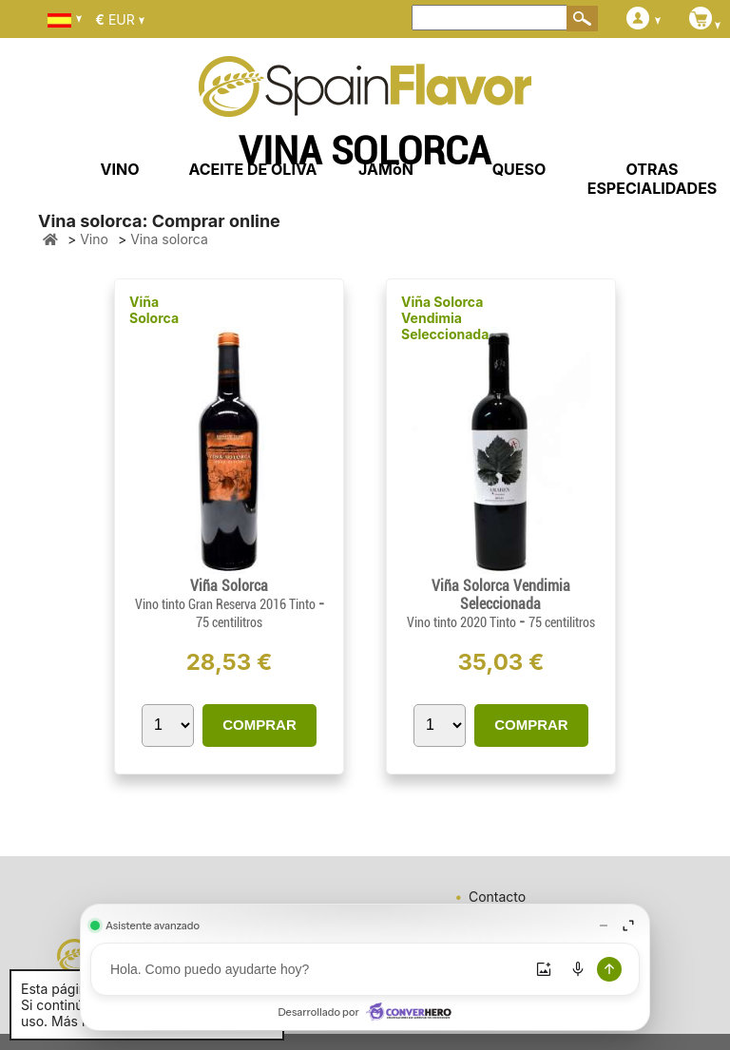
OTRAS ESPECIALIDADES (652, 179)
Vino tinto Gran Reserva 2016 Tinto (226, 604)
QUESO (519, 169)
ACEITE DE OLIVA (252, 169)
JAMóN (385, 169)
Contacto (497, 896)
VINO (120, 169)
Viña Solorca (154, 310)
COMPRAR (259, 724)
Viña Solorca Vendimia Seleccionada (445, 318)
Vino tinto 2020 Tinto (463, 622)
